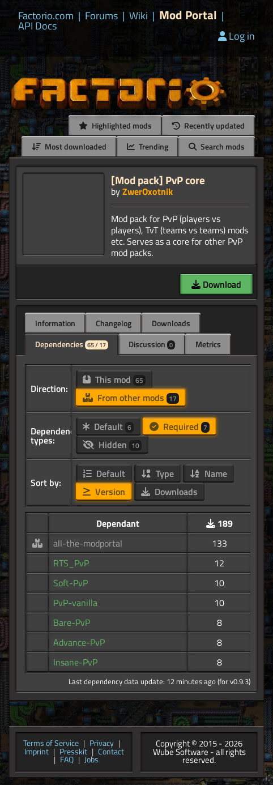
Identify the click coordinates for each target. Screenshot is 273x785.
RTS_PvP (71, 563)
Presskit (73, 752)
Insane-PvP (75, 662)
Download (216, 284)
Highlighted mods (115, 125)
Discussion (152, 344)
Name (208, 473)
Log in (236, 36)
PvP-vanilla (75, 602)
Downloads (171, 323)
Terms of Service (51, 744)
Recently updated (208, 125)
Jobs (91, 760)
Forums (101, 16)
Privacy (101, 744)
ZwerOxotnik (147, 191)
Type (157, 473)
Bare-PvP (71, 622)
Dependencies (71, 344)
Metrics (208, 344)
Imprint (36, 752)
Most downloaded (69, 146)
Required (180, 426)
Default (108, 426)
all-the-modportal (87, 543)
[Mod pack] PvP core (158, 180)
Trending (147, 146)
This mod (114, 379)
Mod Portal (188, 15)
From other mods (131, 397)
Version (104, 491)
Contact (111, 752)
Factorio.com (46, 16)
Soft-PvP (70, 583)
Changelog (113, 323)
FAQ (67, 760)
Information (55, 323)
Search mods (217, 146)
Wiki (138, 16)
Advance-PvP (79, 642)
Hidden (112, 444)
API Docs (37, 26)
